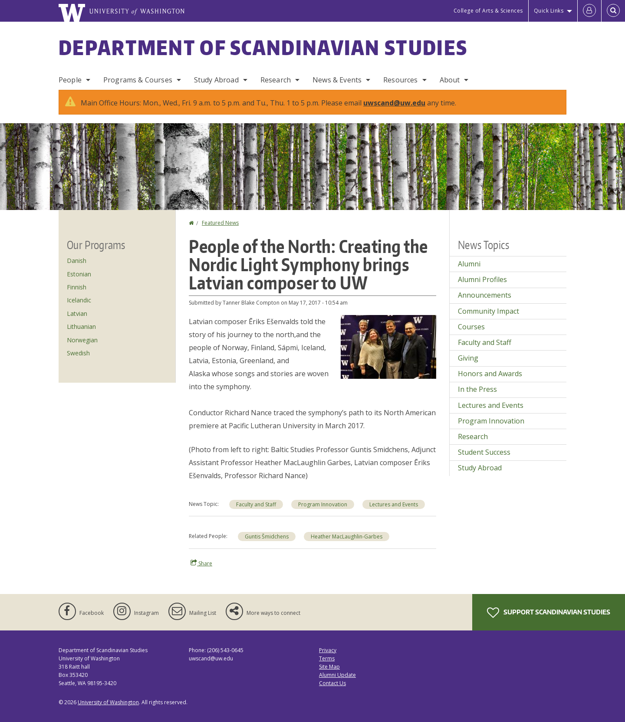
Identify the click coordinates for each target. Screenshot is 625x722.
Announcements (484, 295)
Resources (400, 80)
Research (275, 80)
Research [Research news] (473, 436)
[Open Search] (613, 11)
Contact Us (332, 683)
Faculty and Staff (256, 504)
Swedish (78, 353)
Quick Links (549, 10)
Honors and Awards (490, 373)
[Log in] (589, 11)
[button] (388, 346)
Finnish (76, 287)
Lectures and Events (393, 504)
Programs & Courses (137, 80)
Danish (76, 260)
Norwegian (82, 340)
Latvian (77, 313)
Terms (327, 658)
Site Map (329, 666)
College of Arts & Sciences (488, 10)
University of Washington (108, 702)
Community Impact (488, 311)
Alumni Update (337, 675)
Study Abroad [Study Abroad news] (480, 468)
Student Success (484, 452)
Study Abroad (216, 80)
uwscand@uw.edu (394, 103)
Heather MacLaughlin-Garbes (346, 536)
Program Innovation (322, 504)
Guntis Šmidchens (267, 536)
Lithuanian (81, 326)
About (450, 80)
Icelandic (79, 300)
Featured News (220, 222)
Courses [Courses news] (471, 326)
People (70, 80)
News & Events (337, 80)
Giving (468, 358)
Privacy (327, 650)
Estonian (79, 274)
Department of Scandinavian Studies (263, 47)
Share (201, 563)
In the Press (477, 389)
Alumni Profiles (482, 279)
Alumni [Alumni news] (469, 264)
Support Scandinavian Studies (548, 613)
